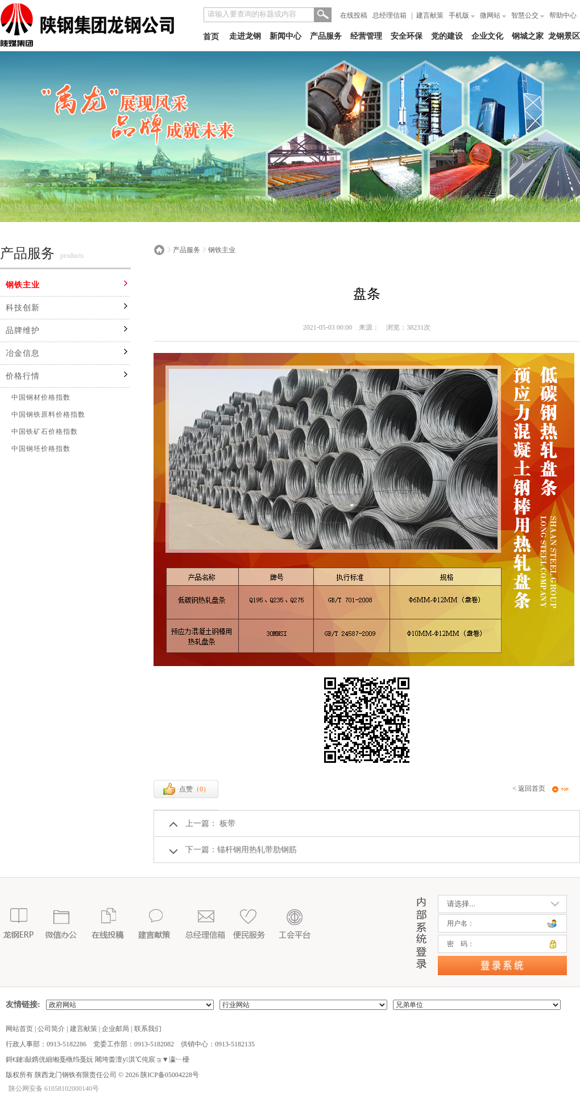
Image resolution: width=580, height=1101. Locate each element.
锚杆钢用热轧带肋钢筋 (257, 849)
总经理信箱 (389, 15)
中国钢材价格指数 (41, 397)
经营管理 (366, 36)
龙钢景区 (564, 36)
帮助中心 (563, 15)
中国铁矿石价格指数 (44, 432)
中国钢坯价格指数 (41, 449)
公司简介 (51, 1029)
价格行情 (23, 376)
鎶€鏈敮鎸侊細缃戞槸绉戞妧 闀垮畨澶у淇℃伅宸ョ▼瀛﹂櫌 (97, 1059)
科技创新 (23, 307)
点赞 (186, 789)
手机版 (462, 15)
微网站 (493, 15)
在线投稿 (353, 15)
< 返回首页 (528, 788)
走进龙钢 (245, 36)
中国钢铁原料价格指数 (48, 414)
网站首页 (19, 1029)
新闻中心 (285, 36)
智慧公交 (527, 15)
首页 (211, 36)
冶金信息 (23, 353)
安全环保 (406, 36)
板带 (226, 823)
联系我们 (147, 1029)
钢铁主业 (23, 285)
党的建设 (447, 36)
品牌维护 (23, 330)
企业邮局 (115, 1029)
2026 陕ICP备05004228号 (161, 1075)
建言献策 (430, 15)
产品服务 (326, 36)
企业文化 (487, 36)
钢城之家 (528, 36)
